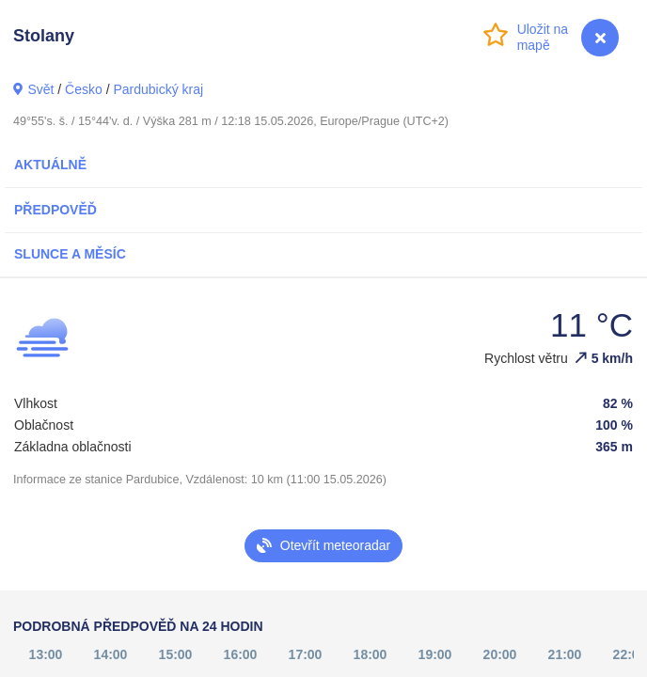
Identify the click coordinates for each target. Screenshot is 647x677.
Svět (40, 89)
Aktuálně (50, 164)
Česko (84, 89)
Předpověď (55, 209)
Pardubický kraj (158, 89)
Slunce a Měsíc (70, 253)
